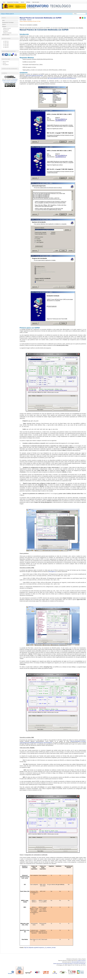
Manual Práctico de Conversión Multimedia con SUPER (40, 18)
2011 (5, 44)
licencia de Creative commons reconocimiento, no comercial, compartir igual (9, 81)
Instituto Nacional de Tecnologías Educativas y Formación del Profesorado (69, 963)
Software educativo (7, 32)
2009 (5, 47)
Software (28, 2)
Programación (6, 29)
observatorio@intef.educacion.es (78, 962)
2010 (5, 45)
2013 (5, 41)
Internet (22, 2)
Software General (7, 28)
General (29, 19)
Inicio (4, 2)
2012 (5, 42)
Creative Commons (81, 960)
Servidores (5, 31)
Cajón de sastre (35, 2)
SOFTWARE (23, 19)
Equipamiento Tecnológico (13, 2)
